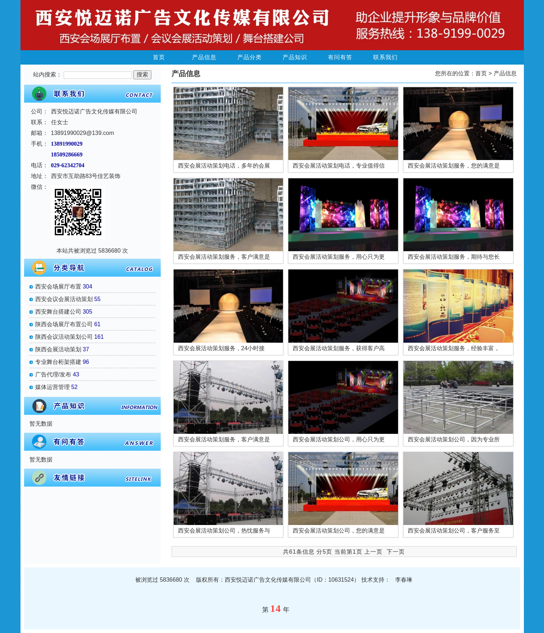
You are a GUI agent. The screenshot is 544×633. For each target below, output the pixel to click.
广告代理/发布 (53, 374)
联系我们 (385, 57)
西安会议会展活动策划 (64, 299)
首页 (159, 57)
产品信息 (204, 57)
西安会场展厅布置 (58, 286)
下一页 (396, 552)
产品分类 (249, 57)
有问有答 (340, 57)
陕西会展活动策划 (58, 349)
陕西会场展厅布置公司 (64, 324)
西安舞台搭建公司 (58, 312)
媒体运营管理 (52, 387)
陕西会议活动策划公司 (64, 337)
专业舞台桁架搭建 (58, 362)
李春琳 (403, 580)
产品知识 (295, 57)
